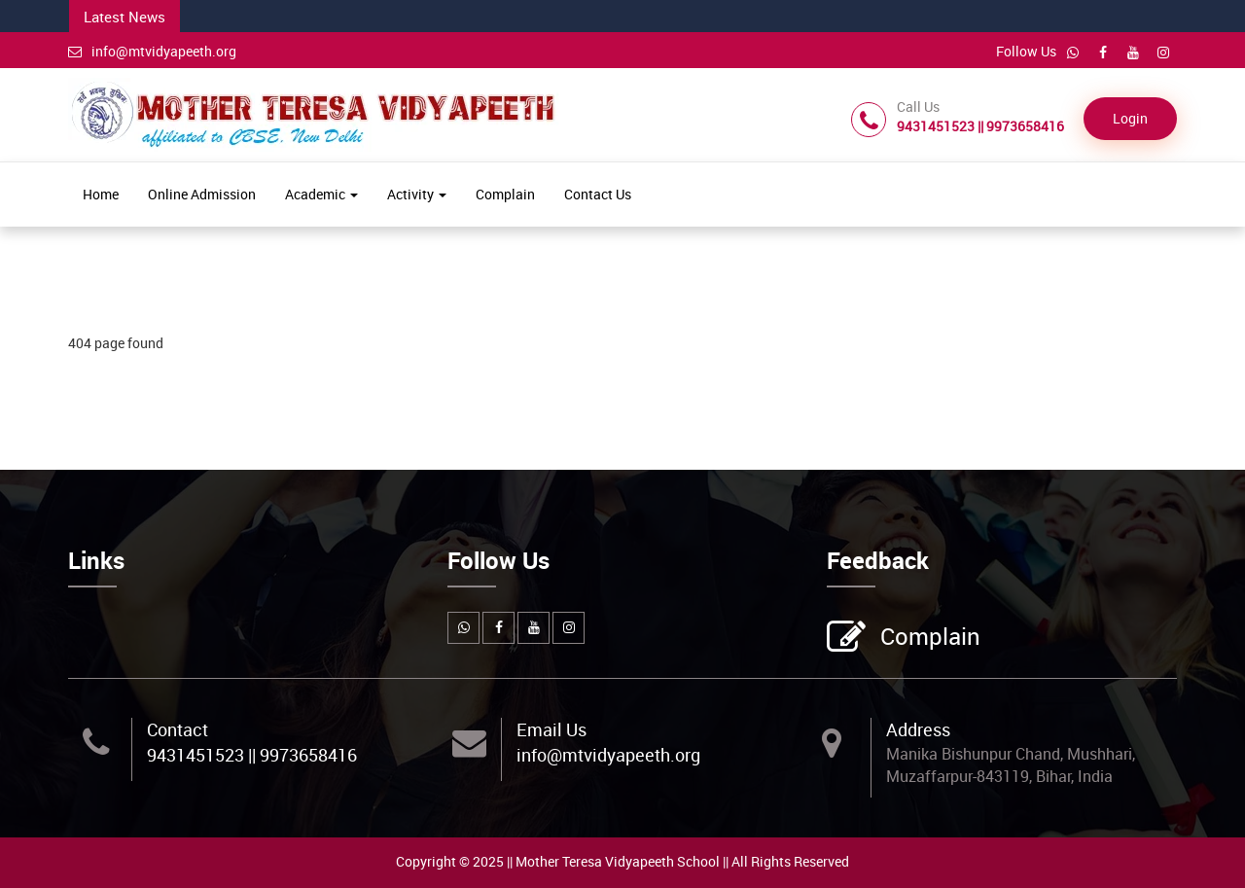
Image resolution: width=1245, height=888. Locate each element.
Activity (416, 194)
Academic (321, 194)
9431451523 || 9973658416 (252, 754)
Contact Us (597, 194)
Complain (505, 194)
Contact (177, 729)
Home (101, 194)
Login (1130, 118)
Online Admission (202, 194)
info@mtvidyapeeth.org (152, 51)
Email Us (551, 729)
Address (918, 729)
